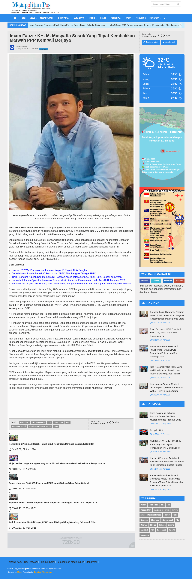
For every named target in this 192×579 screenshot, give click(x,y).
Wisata (172, 530)
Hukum (167, 515)
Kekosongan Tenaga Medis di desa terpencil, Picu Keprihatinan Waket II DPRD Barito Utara (166, 387)
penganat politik (19, 426)
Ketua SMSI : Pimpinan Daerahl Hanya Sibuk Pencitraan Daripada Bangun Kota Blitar (51, 444)
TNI (168, 505)
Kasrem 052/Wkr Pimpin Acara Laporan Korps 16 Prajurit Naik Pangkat (49, 270)
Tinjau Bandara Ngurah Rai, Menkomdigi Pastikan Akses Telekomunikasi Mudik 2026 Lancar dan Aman (67, 277)
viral (152, 530)
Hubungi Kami (47, 562)
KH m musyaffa (38, 422)
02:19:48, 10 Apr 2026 (160, 360)
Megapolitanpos (154, 515)
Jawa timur (58, 422)
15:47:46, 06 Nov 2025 (160, 452)
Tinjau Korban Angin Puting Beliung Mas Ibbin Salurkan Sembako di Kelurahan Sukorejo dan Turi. (58, 463)
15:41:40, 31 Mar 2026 (22, 508)
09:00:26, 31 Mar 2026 (22, 488)
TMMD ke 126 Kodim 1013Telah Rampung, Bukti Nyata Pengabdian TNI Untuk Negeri (166, 444)
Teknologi (141, 17)
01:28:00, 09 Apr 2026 (160, 395)
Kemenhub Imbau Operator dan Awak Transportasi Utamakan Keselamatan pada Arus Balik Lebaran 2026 (68, 280)
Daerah (144, 525)
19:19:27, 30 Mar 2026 (22, 527)
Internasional (167, 520)
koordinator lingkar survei (40, 426)
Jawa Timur (43, 49)
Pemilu (143, 505)
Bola (162, 505)
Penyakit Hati (156, 430)
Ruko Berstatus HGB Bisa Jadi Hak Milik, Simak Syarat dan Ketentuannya (165, 332)
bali (67, 422)
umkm (175, 510)
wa (169, 35)
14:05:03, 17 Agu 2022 (160, 434)
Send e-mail (169, 42)
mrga (56, 426)
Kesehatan (161, 530)
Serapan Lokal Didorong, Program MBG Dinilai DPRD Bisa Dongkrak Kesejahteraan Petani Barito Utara (167, 315)
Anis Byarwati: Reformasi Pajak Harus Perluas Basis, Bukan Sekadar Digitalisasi (80, 25)
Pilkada (162, 525)
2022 (167, 510)
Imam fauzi (24, 422)
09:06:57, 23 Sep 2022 (160, 424)
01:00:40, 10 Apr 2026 (160, 323)
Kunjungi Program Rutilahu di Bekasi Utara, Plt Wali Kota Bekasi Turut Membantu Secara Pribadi (167, 461)
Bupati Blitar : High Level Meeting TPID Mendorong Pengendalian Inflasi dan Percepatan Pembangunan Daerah (71, 283)
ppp (49, 422)
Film (177, 520)
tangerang (158, 510)
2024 (24, 17)
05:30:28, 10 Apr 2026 (160, 378)
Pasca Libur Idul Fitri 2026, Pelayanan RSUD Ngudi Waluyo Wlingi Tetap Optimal (49, 483)
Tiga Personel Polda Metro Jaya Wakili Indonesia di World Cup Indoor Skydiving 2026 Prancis (166, 370)
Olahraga (155, 520)
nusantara (145, 535)
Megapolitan (146, 510)
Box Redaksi (31, 562)
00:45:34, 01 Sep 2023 (160, 490)
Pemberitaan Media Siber (70, 562)
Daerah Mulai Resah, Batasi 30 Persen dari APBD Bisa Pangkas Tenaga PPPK (54, 273)
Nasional (144, 520)
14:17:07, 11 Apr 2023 (160, 469)
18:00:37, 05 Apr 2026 (22, 469)
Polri (175, 515)
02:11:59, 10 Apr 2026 (160, 340)
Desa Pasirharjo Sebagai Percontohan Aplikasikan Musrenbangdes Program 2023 (165, 416)
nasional (144, 530)
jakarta (171, 525)
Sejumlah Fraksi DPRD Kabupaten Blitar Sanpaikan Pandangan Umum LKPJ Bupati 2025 (53, 502)
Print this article (151, 42)
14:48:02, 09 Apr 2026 (22, 449)
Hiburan (153, 525)
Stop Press (91, 562)
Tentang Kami (15, 562)
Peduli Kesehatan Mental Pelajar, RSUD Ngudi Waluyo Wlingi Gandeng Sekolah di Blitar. (53, 522)
